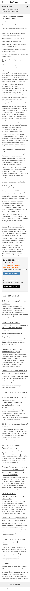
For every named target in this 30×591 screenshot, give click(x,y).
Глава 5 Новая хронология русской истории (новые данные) (13, 541)
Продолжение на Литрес (11, 286)
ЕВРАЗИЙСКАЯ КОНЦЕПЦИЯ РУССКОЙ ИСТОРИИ (13, 496)
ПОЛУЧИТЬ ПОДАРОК (12, 273)
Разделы (17, 584)
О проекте (11, 584)
